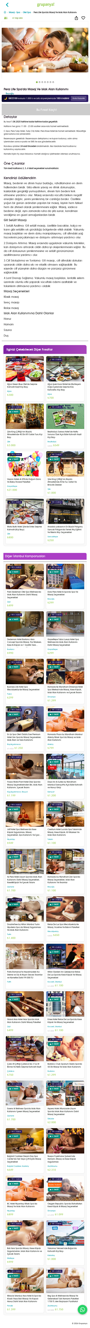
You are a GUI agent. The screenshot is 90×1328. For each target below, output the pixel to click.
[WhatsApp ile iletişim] (82, 1309)
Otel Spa (27, 12)
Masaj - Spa (14, 12)
